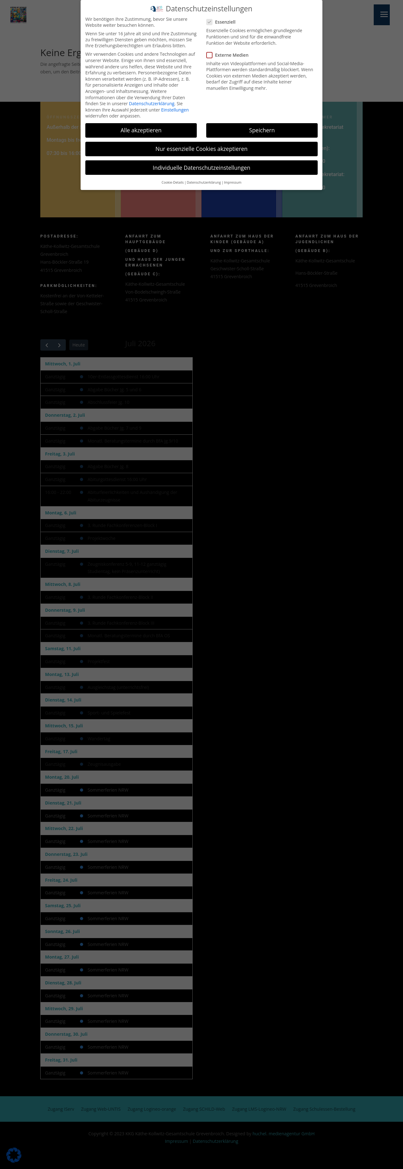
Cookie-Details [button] (173, 181)
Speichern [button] (262, 129)
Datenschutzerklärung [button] (204, 181)
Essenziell (223, 21)
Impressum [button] (232, 181)
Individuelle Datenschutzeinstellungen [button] (201, 166)
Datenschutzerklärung (151, 102)
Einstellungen (175, 108)
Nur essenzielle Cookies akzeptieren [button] (202, 147)
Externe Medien (230, 53)
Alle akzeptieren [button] (141, 129)
